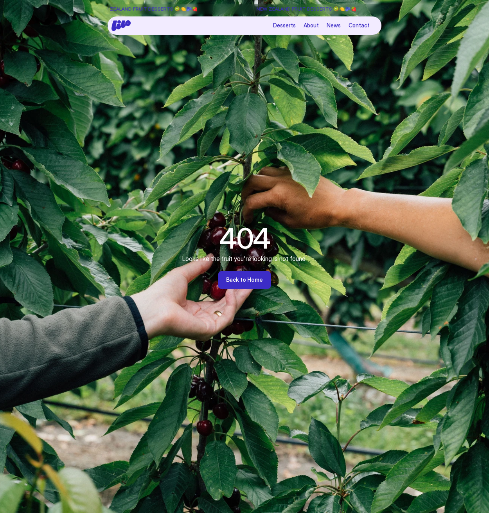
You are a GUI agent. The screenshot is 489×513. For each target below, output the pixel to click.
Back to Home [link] (244, 279)
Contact (359, 25)
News (334, 25)
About (311, 25)
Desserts (284, 25)
